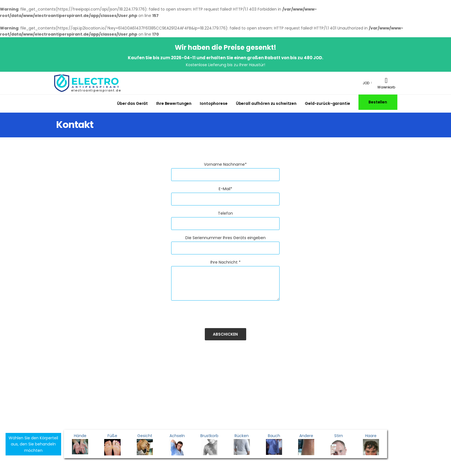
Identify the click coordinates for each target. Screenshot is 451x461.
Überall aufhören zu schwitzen (266, 103)
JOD (366, 83)
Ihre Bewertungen (173, 103)
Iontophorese (214, 103)
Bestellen (377, 102)
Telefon (225, 213)
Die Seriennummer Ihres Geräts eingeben (225, 238)
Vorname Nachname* (225, 164)
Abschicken (225, 334)
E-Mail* (225, 189)
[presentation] (213, 317)
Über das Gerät (132, 103)
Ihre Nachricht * (225, 262)
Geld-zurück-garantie (327, 103)
